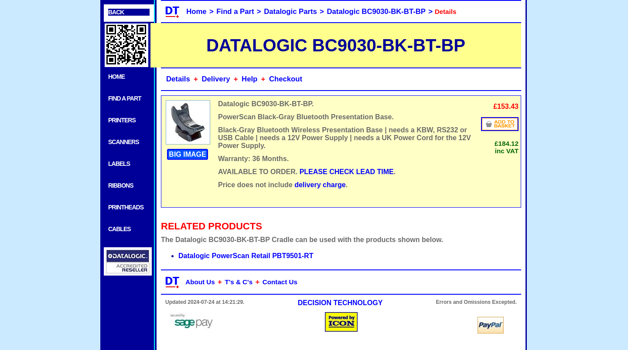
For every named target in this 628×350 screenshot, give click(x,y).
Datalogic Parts (290, 11)
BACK (116, 12)
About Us (200, 282)
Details (178, 79)
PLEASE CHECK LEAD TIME (347, 171)
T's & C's (239, 282)
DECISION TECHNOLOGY (340, 302)
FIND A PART (124, 98)
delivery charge (319, 184)
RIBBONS (120, 185)
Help (249, 79)
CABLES (119, 228)
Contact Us (280, 282)
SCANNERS (123, 141)
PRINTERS (122, 120)
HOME (116, 76)
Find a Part (235, 11)
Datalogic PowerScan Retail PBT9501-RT (245, 255)
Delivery (215, 79)
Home (196, 11)
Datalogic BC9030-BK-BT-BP (376, 11)
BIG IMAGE (187, 154)
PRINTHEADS (125, 207)
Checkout (285, 79)
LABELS (119, 163)
